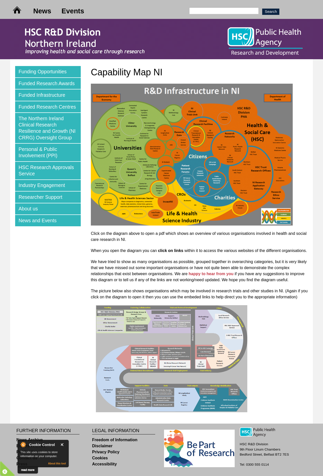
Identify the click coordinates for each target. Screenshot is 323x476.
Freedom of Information (115, 440)
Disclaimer (102, 446)
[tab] (48, 71)
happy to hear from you (211, 274)
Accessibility (104, 464)
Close (63, 444)
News (42, 11)
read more (27, 469)
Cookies (100, 458)
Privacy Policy (106, 452)
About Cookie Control (23, 444)
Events (73, 11)
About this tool (57, 463)
